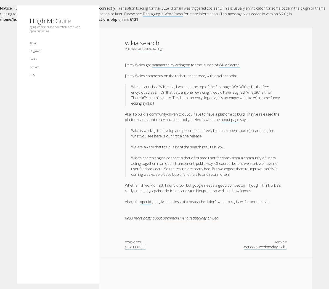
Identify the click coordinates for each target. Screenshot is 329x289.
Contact (34, 67)
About (33, 43)
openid (145, 201)
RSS (32, 75)
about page (230, 119)
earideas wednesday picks (265, 246)
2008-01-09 (145, 49)
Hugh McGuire (50, 20)
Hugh (160, 49)
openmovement (175, 217)
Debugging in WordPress (163, 13)
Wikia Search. (229, 64)
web (215, 217)
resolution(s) (135, 246)
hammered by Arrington (171, 64)
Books (33, 59)
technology (198, 217)
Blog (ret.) (35, 51)
